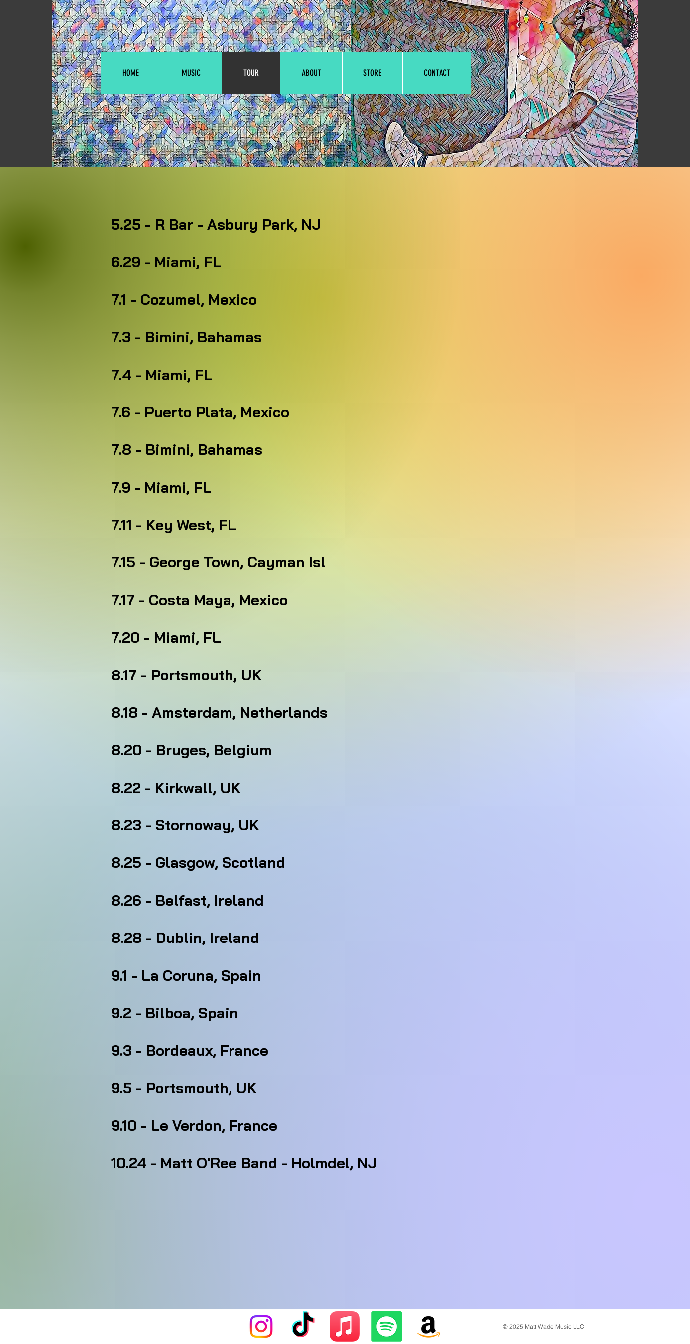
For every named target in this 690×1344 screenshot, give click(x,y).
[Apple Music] (345, 1326)
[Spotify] (386, 1326)
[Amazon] (428, 1326)
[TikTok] (303, 1326)
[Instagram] (261, 1326)
